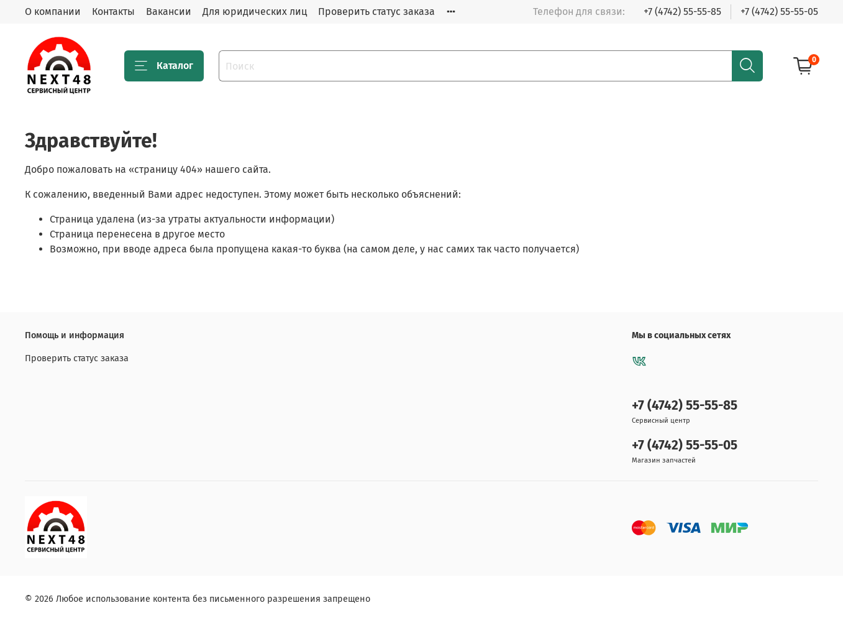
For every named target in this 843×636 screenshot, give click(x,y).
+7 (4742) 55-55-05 (779, 11)
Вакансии (168, 11)
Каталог (164, 66)
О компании (53, 11)
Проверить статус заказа (376, 11)
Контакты (113, 11)
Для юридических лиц (255, 11)
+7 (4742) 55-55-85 (682, 11)
